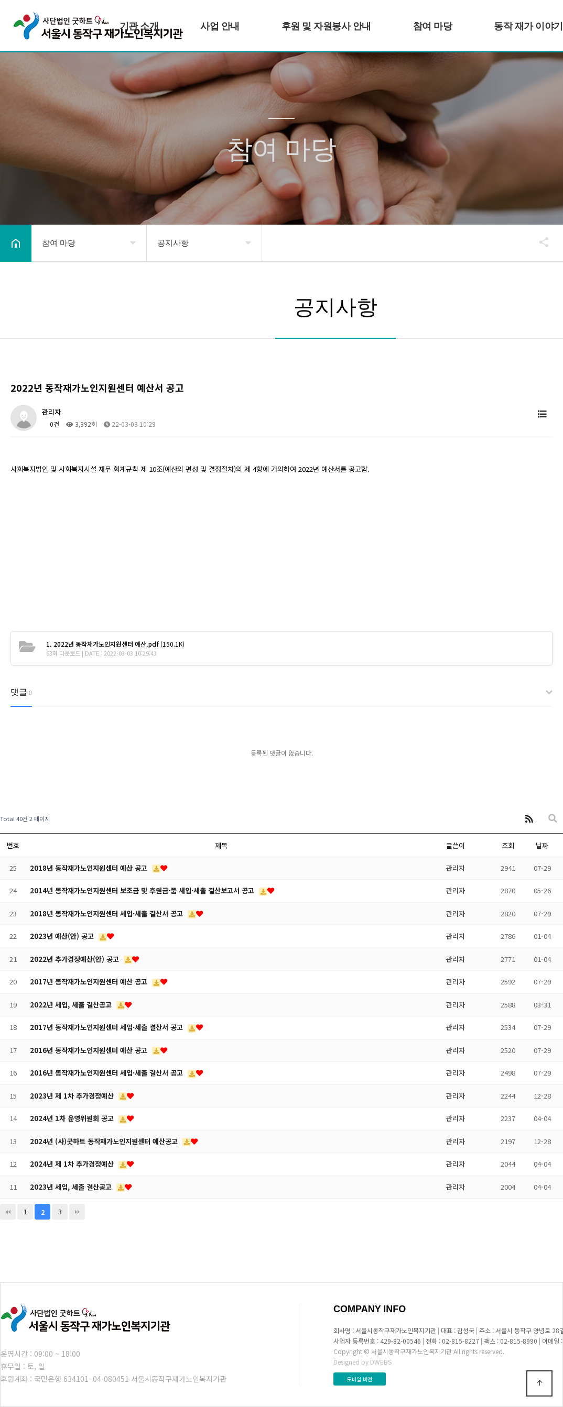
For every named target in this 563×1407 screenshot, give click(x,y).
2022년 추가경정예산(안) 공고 (75, 959)
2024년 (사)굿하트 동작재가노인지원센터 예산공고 (105, 1141)
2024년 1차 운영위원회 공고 (73, 1118)
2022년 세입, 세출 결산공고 (72, 1005)
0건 (50, 423)
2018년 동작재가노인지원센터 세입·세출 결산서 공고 (107, 913)
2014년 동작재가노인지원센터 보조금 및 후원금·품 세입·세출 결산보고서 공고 (143, 890)
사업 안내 (220, 26)
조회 (508, 845)
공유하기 (539, 242)
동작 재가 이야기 (528, 26)
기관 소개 (139, 26)
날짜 (542, 845)
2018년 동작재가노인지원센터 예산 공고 (89, 868)
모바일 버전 (359, 1379)
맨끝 (77, 1212)
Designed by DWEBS (362, 1361)
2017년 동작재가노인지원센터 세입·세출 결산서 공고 (107, 1027)
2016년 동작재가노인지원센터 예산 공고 (89, 1050)
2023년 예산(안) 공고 (63, 936)
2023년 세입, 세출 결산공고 (72, 1187)
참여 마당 (432, 26)
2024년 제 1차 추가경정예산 (73, 1164)
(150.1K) (115, 643)
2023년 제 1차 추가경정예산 (73, 1096)
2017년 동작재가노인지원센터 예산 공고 (89, 982)
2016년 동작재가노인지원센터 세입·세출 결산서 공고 (107, 1073)
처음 (8, 1212)
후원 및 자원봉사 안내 (326, 26)
